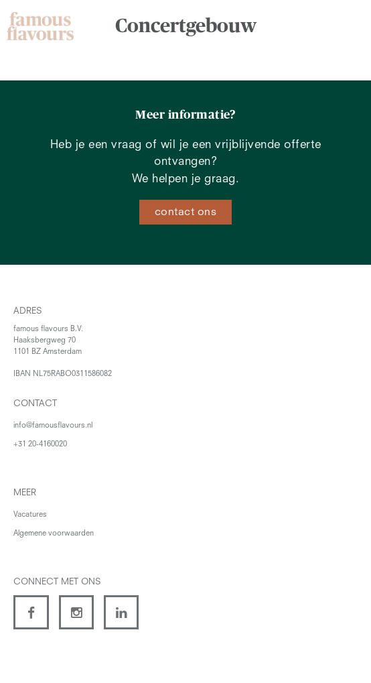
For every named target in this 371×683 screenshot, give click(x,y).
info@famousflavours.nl (52, 426)
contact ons (186, 212)
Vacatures (30, 515)
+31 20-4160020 (40, 444)
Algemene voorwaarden (53, 534)
